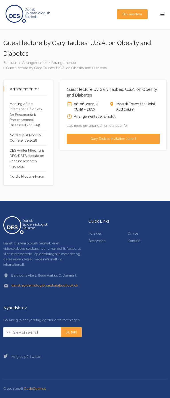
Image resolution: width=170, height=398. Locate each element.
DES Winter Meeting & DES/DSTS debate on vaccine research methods (27, 158)
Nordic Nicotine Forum (27, 176)
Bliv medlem (132, 14)
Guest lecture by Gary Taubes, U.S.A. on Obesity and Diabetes (56, 68)
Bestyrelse (97, 241)
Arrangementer (34, 63)
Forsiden (10, 63)
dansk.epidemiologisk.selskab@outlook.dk (44, 285)
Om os (133, 233)
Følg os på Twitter (22, 356)
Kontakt (134, 241)
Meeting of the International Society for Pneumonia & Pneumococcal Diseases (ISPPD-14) (26, 114)
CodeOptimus (35, 389)
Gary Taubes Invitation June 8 (113, 139)
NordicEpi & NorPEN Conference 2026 (25, 138)
